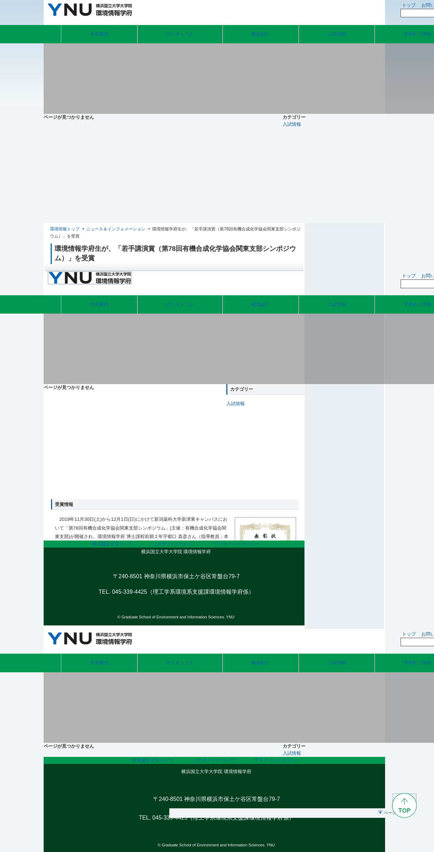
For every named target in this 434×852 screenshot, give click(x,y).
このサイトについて (173, 544)
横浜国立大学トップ (112, 544)
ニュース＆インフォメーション (115, 229)
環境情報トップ (65, 229)
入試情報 (337, 34)
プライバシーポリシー (236, 544)
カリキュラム (180, 34)
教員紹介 (260, 34)
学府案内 (99, 34)
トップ (409, 5)
